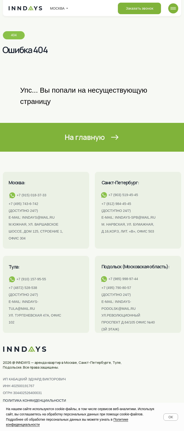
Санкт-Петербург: (120, 183)
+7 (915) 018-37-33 (31, 195)
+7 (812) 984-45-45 (116, 204)
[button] (139, 8)
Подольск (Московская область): (135, 266)
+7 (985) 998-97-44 (123, 279)
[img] (173, 8)
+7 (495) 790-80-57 (116, 288)
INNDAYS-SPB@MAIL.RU (135, 217)
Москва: (17, 183)
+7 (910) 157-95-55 (31, 279)
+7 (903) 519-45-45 (123, 195)
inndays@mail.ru (38, 217)
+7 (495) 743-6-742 (23, 204)
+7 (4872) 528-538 (23, 288)
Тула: (14, 267)
